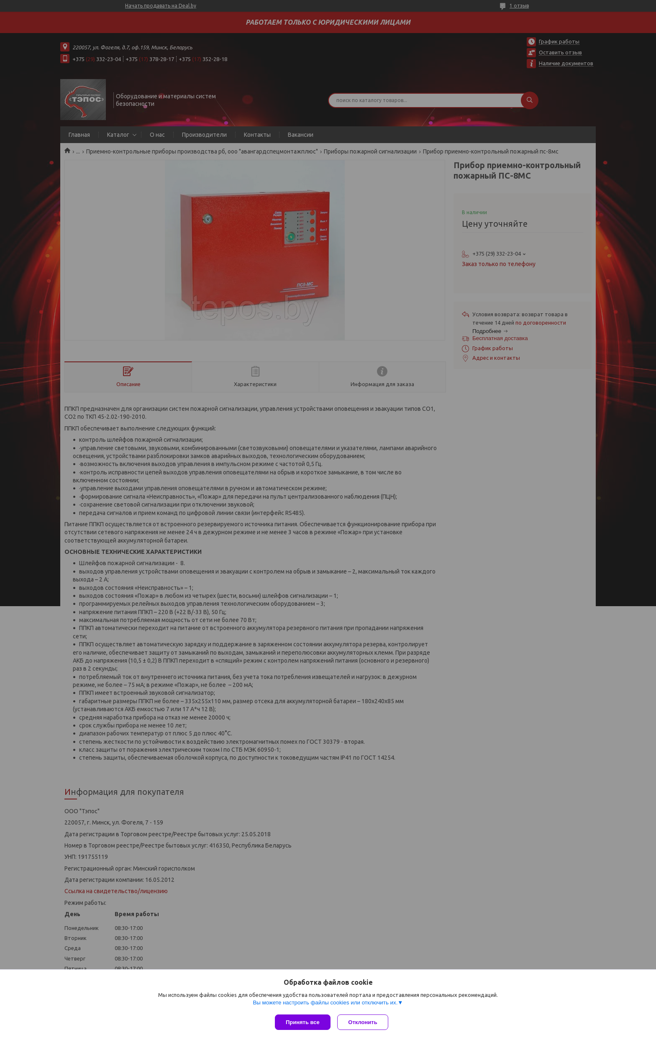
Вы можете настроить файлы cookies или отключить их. (325, 1004)
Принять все (303, 1022)
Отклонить (364, 1022)
